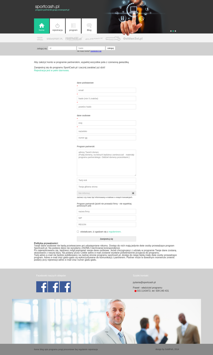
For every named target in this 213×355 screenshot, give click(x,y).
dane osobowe (83, 115)
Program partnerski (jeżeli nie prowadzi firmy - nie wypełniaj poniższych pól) (104, 205)
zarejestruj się (96, 51)
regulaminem (115, 232)
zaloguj (110, 48)
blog (42, 349)
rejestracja (93, 349)
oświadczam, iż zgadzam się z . (100, 232)
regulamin (82, 349)
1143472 (146, 291)
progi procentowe (66, 349)
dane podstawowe (85, 83)
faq (76, 349)
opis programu (51, 349)
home (36, 349)
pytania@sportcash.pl (144, 282)
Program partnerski (86, 146)
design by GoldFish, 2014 (167, 349)
